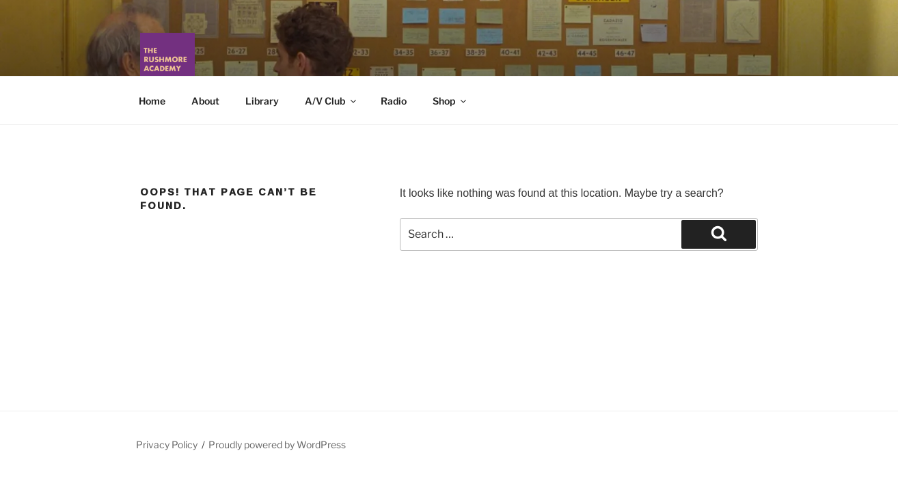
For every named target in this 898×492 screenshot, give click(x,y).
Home (152, 101)
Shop (450, 101)
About (205, 101)
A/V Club (331, 101)
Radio (394, 101)
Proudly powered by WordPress (277, 444)
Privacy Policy (167, 444)
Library (262, 101)
